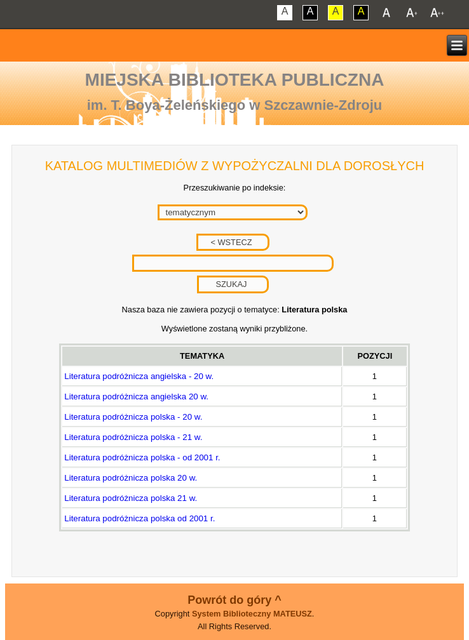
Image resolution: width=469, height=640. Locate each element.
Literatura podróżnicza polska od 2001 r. (139, 518)
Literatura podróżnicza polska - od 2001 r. (142, 457)
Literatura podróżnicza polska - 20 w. (133, 417)
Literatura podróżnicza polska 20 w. (130, 478)
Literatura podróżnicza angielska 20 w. (136, 396)
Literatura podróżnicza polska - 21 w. (133, 437)
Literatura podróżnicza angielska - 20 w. (139, 376)
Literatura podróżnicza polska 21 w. (130, 498)
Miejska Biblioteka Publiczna (234, 80)
